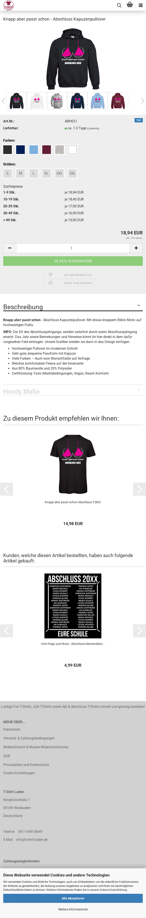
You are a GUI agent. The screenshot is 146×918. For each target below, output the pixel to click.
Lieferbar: (11, 128)
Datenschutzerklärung (113, 889)
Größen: (9, 164)
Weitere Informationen (73, 909)
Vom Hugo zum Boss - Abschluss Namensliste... (73, 644)
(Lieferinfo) (93, 128)
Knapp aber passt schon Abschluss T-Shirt (73, 502)
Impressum (11, 729)
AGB (6, 756)
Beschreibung (23, 307)
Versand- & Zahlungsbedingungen (29, 738)
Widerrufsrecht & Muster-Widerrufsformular (36, 747)
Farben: (9, 140)
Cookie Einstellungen (19, 773)
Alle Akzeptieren (73, 898)
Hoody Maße (21, 391)
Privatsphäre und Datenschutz (26, 765)
